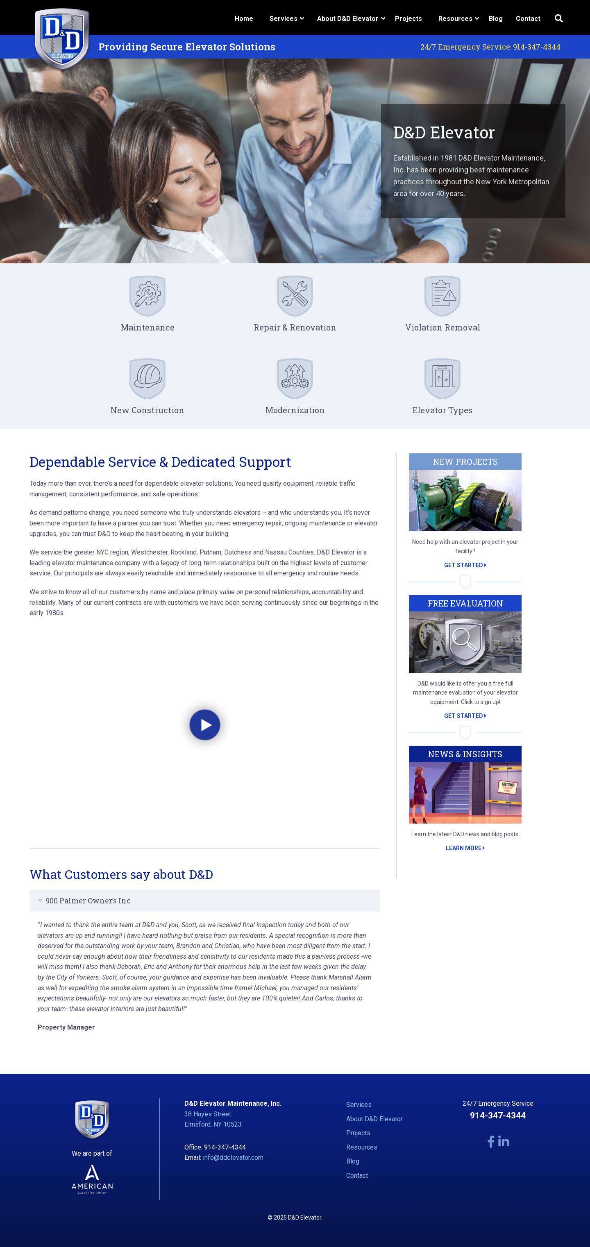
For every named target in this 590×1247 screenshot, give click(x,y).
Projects (408, 19)
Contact (528, 19)
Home (244, 19)
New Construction (147, 410)
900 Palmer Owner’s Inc (88, 900)
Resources (361, 1147)
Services (359, 1105)
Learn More (465, 848)
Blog (496, 19)
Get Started (465, 565)
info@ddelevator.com (233, 1157)
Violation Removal (442, 327)
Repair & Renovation (295, 327)
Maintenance (148, 327)
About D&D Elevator (374, 1119)
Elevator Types (442, 410)
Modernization (295, 410)
